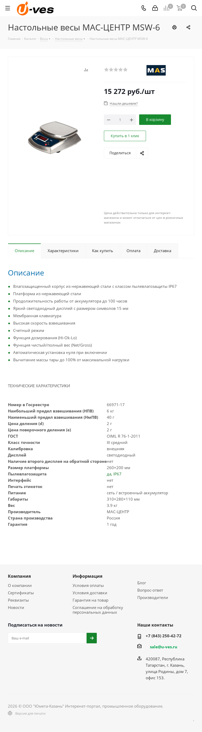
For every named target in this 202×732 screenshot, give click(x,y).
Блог (141, 582)
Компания (19, 576)
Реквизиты (18, 600)
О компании (20, 585)
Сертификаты (21, 592)
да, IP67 (114, 473)
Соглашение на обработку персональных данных (98, 610)
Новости (16, 607)
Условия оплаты (88, 585)
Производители (152, 597)
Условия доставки (90, 592)
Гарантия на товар (90, 600)
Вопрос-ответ (150, 590)
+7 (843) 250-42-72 (163, 635)
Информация (87, 576)
